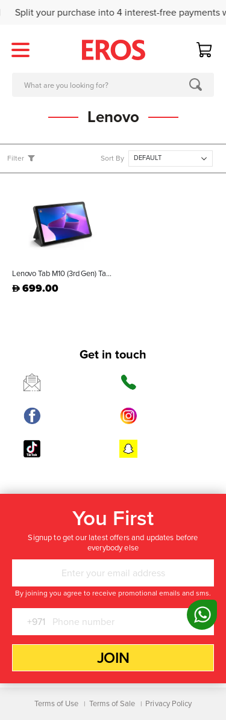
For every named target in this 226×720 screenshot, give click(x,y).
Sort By (112, 158)
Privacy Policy (168, 703)
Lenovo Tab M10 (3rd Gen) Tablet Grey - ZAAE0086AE (62, 273)
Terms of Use (56, 703)
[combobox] (113, 85)
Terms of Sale (112, 703)
